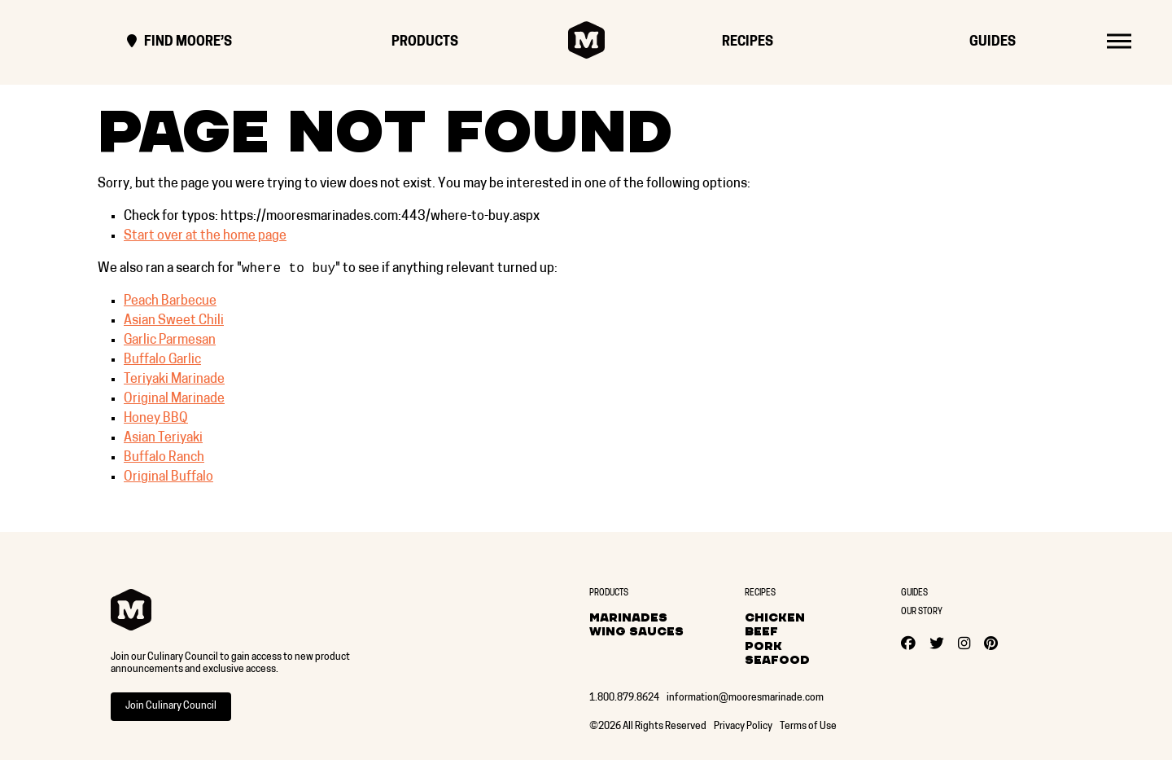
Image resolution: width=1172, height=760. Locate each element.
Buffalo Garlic (162, 361)
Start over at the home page (205, 236)
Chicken (775, 617)
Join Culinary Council (170, 706)
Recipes (747, 42)
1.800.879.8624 (624, 698)
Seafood (777, 659)
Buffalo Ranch (164, 459)
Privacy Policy (743, 726)
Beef (761, 631)
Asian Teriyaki (163, 439)
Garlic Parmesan (170, 342)
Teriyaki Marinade (174, 381)
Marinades (628, 617)
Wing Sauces (636, 631)
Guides (992, 42)
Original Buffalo (168, 478)
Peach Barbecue (170, 303)
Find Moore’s (179, 42)
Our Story (921, 612)
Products (424, 42)
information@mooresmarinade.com (745, 698)
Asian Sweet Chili (174, 322)
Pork (763, 646)
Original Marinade (174, 400)
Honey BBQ (156, 420)
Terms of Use (808, 726)
